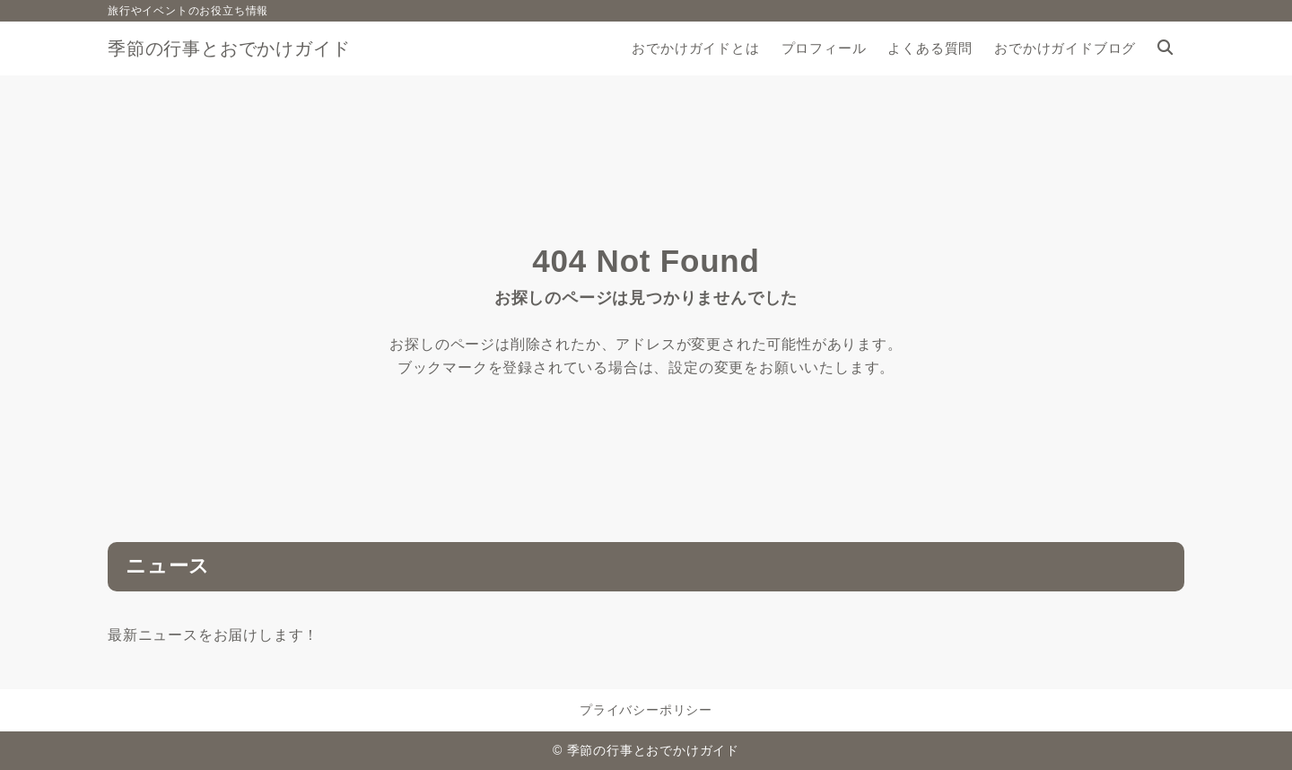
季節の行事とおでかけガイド (229, 48)
